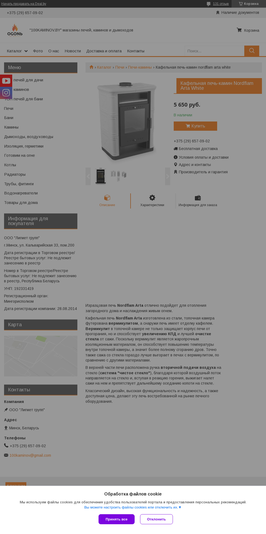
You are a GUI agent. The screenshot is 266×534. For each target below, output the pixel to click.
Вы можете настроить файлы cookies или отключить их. (131, 507)
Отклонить (156, 519)
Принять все (117, 519)
